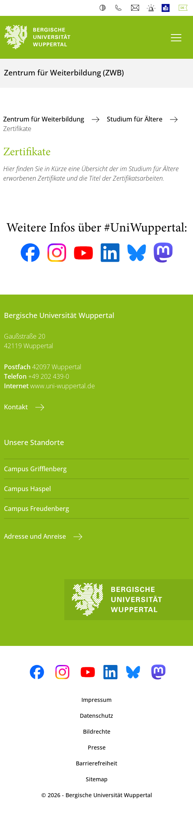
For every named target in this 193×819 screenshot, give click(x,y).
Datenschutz (96, 715)
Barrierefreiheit (96, 763)
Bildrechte (96, 731)
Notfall (151, 8)
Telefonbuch (120, 8)
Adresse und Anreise (36, 536)
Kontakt (16, 407)
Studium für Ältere (135, 119)
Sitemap (97, 779)
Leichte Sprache (167, 8)
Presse (97, 747)
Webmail (136, 8)
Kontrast (104, 8)
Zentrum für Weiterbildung (44, 119)
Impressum (96, 699)
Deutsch (184, 8)
